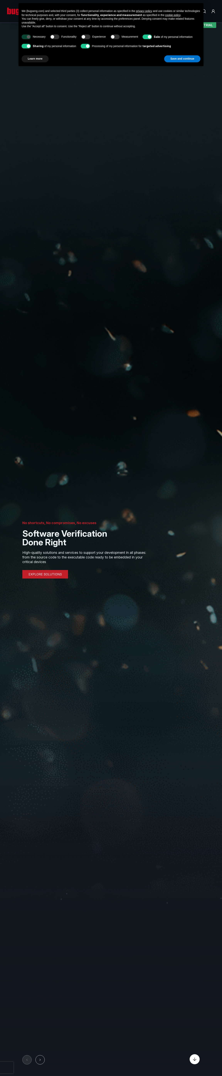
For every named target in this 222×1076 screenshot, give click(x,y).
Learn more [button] (35, 58)
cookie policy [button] (172, 15)
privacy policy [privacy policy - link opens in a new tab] (144, 11)
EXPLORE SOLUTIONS (45, 574)
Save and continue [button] (182, 58)
